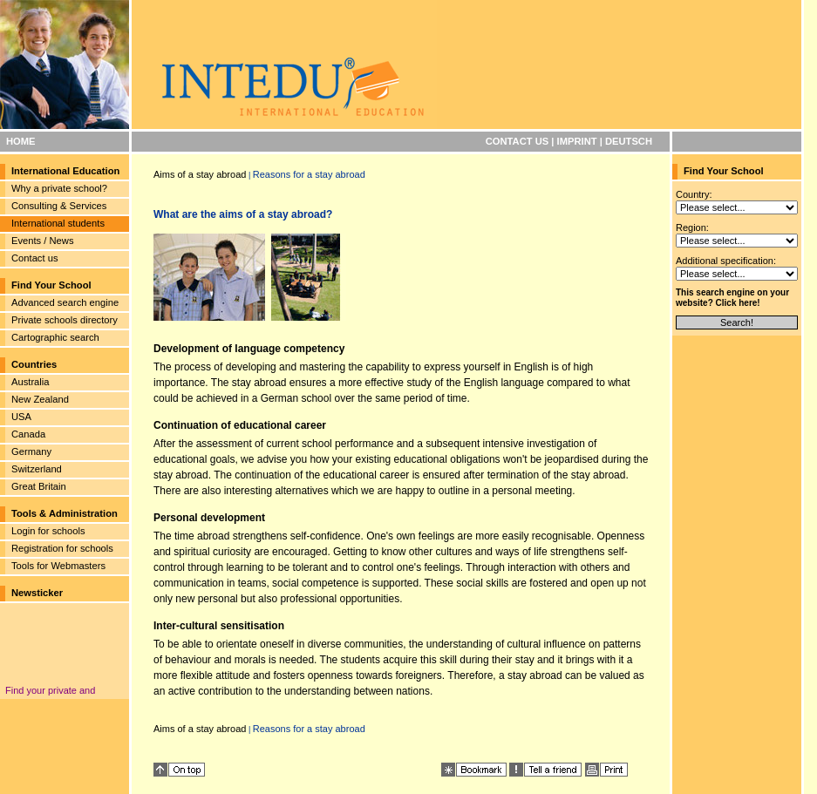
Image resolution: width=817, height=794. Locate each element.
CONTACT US (517, 141)
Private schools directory (64, 320)
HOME (21, 141)
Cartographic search (55, 337)
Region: (692, 227)
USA (21, 416)
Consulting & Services (58, 205)
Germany (31, 451)
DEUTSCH (628, 141)
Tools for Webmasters (58, 565)
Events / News (42, 240)
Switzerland (36, 469)
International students (58, 223)
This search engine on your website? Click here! (732, 298)
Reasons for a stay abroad (309, 174)
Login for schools (48, 531)
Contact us (34, 258)
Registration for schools (62, 548)
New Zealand (40, 399)
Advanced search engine (65, 302)
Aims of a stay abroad (199, 174)
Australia (30, 382)
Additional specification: (726, 260)
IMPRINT (577, 141)
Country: (694, 194)
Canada (28, 434)
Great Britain (38, 486)
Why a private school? (59, 188)
